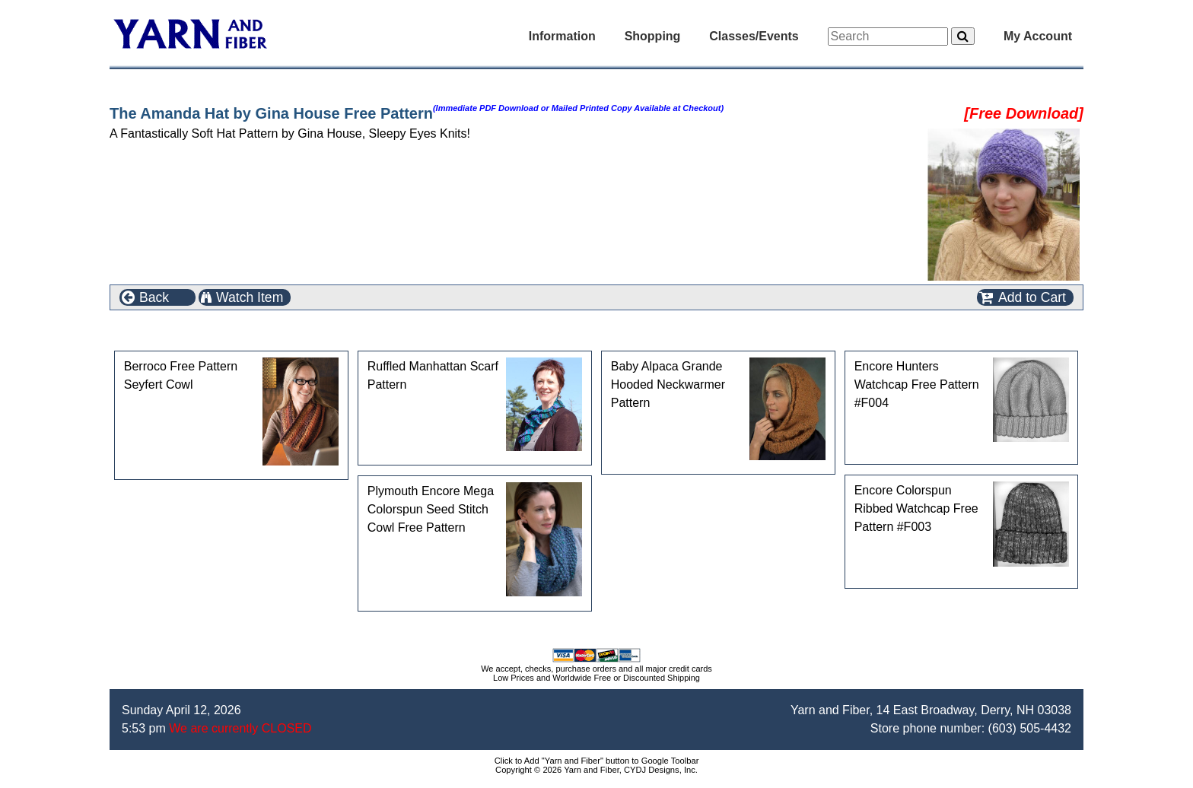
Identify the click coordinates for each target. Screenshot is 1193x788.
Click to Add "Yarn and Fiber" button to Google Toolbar (597, 760)
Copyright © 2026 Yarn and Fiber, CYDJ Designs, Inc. (596, 769)
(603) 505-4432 (1029, 728)
